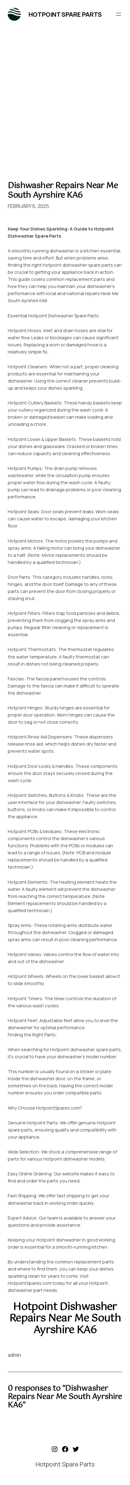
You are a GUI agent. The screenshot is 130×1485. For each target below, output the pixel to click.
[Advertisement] (65, 101)
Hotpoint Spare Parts (65, 14)
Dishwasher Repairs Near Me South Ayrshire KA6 (63, 190)
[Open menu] (118, 14)
